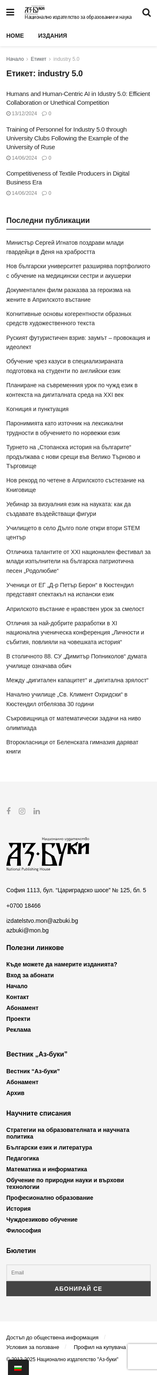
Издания (52, 35)
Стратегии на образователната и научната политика (67, 1133)
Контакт (17, 997)
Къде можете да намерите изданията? (61, 964)
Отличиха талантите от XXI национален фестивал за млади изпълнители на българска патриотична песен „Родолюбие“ (78, 561)
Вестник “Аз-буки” (33, 1070)
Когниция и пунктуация (37, 409)
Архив (15, 1092)
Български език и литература (49, 1147)
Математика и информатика (46, 1169)
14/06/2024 (21, 158)
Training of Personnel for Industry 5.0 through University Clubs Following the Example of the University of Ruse (67, 138)
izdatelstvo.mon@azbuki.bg (42, 920)
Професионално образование (49, 1197)
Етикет (38, 59)
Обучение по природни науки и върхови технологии (65, 1183)
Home (15, 35)
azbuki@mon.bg (27, 930)
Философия (23, 1230)
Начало (15, 59)
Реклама (18, 1029)
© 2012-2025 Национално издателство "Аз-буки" (62, 1359)
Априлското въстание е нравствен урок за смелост (75, 609)
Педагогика (22, 1158)
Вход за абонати (30, 975)
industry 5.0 (67, 59)
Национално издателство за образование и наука (78, 17)
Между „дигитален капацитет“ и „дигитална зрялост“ (77, 680)
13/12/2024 (21, 114)
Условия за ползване (32, 1347)
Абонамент (22, 1008)
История (18, 1208)
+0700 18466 (23, 905)
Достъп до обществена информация (52, 1337)
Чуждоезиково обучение (41, 1219)
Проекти (18, 1018)
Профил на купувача (100, 1347)
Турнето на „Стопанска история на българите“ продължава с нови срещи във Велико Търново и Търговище (73, 456)
